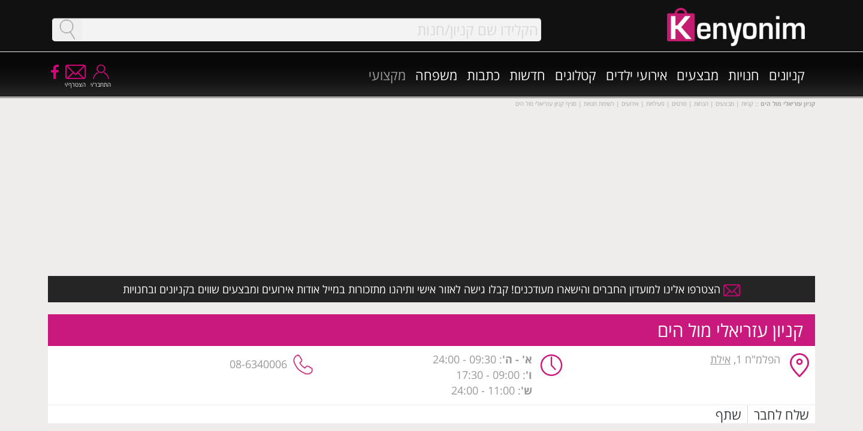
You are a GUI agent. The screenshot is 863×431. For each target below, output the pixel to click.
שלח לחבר (781, 414)
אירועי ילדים (636, 75)
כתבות (483, 75)
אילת (720, 359)
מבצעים (698, 75)
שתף (728, 414)
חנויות (743, 75)
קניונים (787, 75)
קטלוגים (575, 75)
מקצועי (387, 75)
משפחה (436, 75)
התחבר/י (100, 80)
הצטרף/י (75, 80)
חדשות (527, 75)
